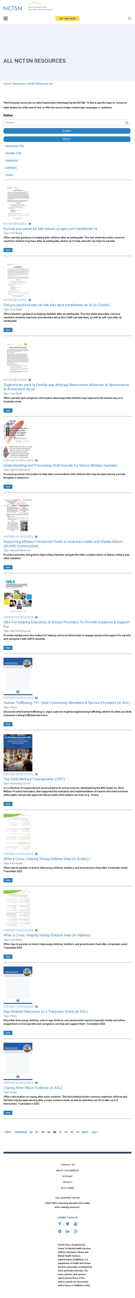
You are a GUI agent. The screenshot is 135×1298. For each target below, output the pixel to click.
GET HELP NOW (67, 18)
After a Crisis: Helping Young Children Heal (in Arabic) (46, 859)
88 (42, 1132)
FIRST (8, 1132)
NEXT (85, 1132)
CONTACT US (68, 1165)
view (8, 250)
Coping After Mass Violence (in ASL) (33, 1088)
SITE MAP (67, 1176)
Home (7, 83)
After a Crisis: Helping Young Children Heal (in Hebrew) (47, 935)
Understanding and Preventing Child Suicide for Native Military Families (60, 465)
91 (60, 1132)
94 (77, 1132)
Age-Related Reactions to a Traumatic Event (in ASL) (46, 1011)
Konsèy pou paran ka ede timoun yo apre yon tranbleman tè (51, 229)
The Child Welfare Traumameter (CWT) (34, 779)
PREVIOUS (21, 1132)
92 (66, 1132)
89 (48, 1132)
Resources (19, 83)
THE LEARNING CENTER (67, 1198)
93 (71, 1132)
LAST (95, 1132)
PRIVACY (67, 1182)
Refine (8, 115)
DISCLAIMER (67, 1188)
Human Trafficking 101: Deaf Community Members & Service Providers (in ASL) (67, 703)
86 (31, 1132)
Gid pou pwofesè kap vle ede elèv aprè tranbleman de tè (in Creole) (56, 305)
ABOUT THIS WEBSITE (67, 1170)
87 (37, 1132)
